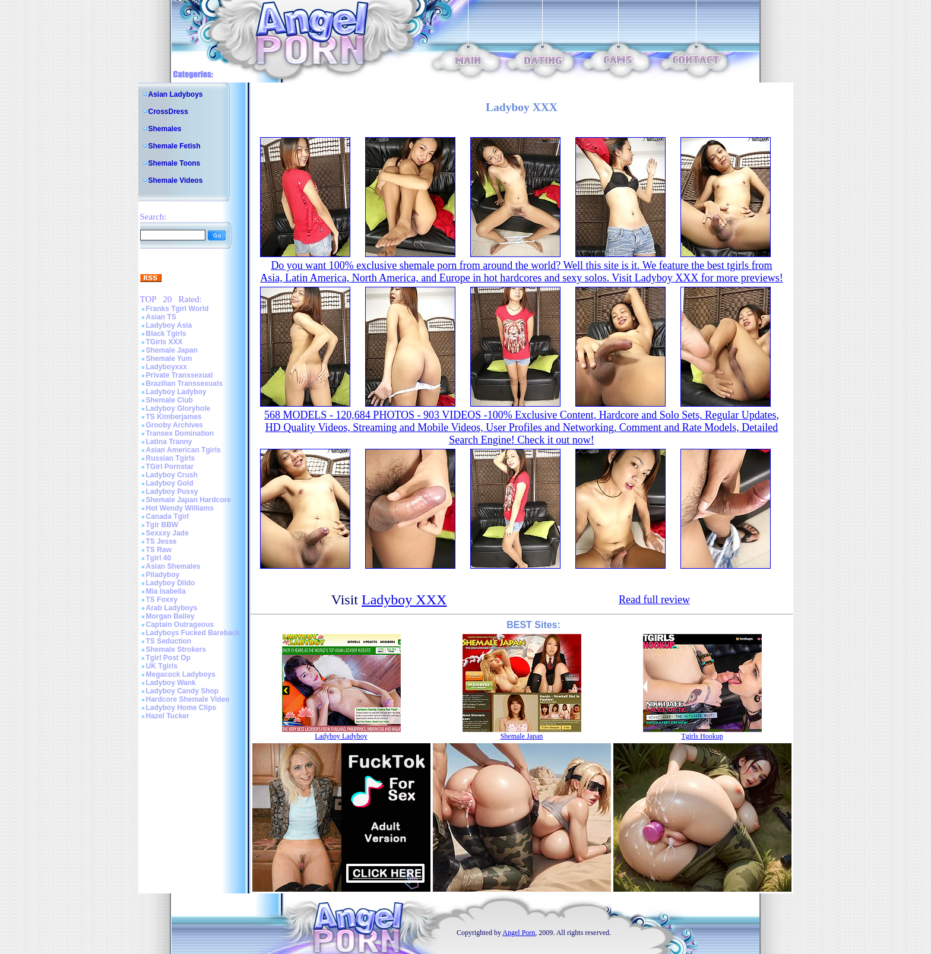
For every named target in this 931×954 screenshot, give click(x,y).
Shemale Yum (169, 358)
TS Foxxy (162, 599)
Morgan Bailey (170, 616)
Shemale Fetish (174, 146)
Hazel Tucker (167, 716)
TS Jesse (161, 541)
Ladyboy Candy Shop (182, 691)
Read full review (654, 600)
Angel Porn (518, 932)
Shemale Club (169, 400)
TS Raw (159, 550)
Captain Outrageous (180, 624)
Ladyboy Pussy (172, 491)
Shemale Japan (172, 350)
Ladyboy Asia (169, 325)
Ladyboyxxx (166, 367)
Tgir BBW (162, 525)
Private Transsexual (179, 375)
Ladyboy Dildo (170, 583)
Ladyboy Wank (171, 683)
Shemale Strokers (176, 649)
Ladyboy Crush (172, 475)
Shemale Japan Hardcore (188, 500)
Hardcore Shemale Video (188, 699)
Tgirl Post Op (168, 658)
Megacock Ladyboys (181, 674)
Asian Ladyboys (175, 94)
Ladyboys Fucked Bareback (193, 633)
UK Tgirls (162, 666)
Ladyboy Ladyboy (176, 392)
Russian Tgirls (170, 458)
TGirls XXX (164, 342)
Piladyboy (163, 575)
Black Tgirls (166, 333)
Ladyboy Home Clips (181, 707)
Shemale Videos (175, 180)
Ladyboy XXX (404, 599)
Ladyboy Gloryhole (178, 408)
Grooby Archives (174, 425)
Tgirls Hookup (702, 736)
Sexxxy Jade (167, 533)
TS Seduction (169, 641)
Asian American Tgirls (183, 450)
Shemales (165, 129)
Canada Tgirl (167, 516)
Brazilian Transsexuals (184, 383)
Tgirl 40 (159, 558)
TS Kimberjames (174, 417)
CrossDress (168, 111)
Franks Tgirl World (177, 309)
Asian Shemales (173, 566)
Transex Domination (180, 433)
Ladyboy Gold (170, 483)
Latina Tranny (169, 442)
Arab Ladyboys (172, 608)
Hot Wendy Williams (180, 508)
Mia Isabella (166, 591)
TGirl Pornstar (170, 466)
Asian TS (161, 317)
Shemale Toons (174, 163)
